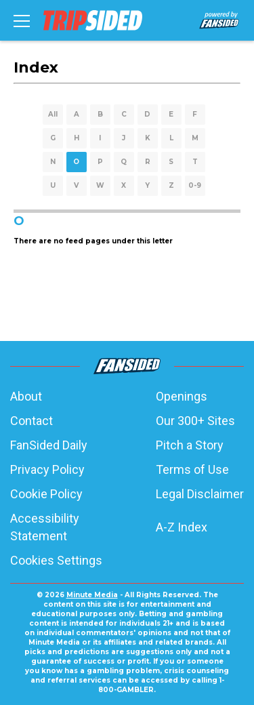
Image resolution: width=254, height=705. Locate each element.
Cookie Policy (46, 494)
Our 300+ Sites (195, 421)
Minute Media (92, 594)
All (53, 114)
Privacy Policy (47, 469)
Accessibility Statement (44, 527)
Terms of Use (192, 469)
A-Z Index (181, 527)
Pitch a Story (190, 445)
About (26, 396)
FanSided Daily (48, 445)
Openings (181, 396)
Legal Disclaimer (200, 494)
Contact (31, 421)
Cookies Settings (56, 560)
